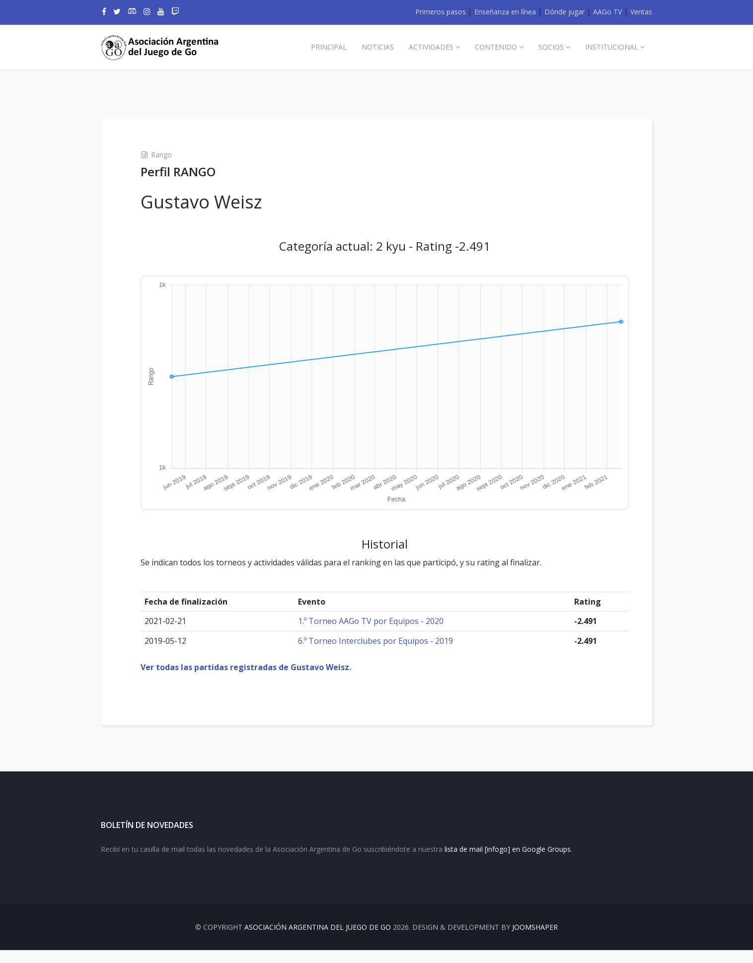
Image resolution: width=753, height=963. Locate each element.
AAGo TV (607, 11)
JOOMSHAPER (535, 940)
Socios (551, 47)
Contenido (496, 47)
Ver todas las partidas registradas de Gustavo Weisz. (257, 667)
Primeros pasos (440, 11)
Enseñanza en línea (505, 11)
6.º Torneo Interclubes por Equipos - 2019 (379, 640)
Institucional (611, 47)
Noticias (378, 47)
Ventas (641, 11)
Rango (172, 154)
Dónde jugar (564, 11)
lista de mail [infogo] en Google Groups (508, 862)
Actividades (431, 47)
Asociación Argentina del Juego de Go (317, 940)
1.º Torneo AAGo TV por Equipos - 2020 (375, 621)
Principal (329, 47)
